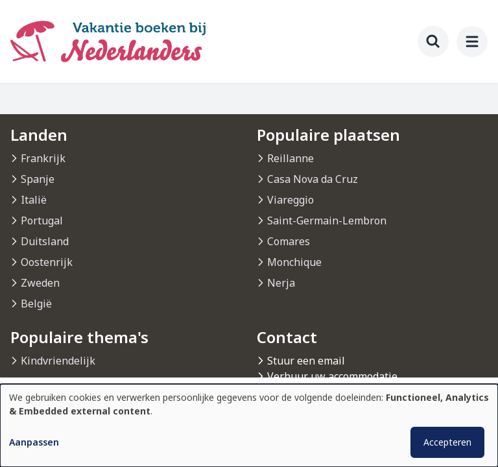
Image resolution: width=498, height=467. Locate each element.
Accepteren (447, 442)
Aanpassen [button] (34, 442)
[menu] (472, 41)
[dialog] (249, 425)
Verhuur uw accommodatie (332, 376)
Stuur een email (306, 360)
